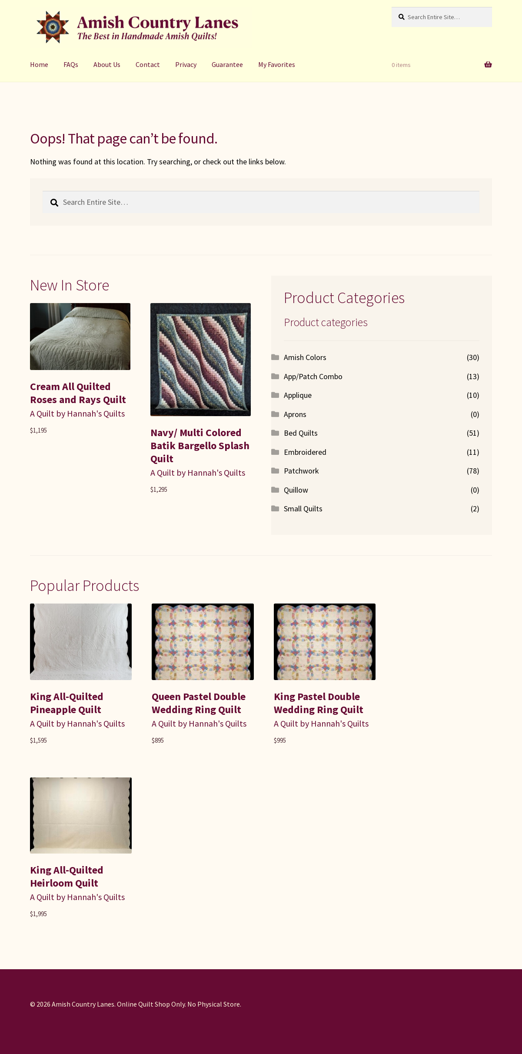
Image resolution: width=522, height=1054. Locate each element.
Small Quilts (303, 509)
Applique (298, 395)
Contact (148, 64)
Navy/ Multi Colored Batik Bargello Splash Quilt (199, 445)
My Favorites (276, 64)
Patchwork (301, 471)
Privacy (185, 64)
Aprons (295, 414)
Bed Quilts (301, 433)
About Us (106, 64)
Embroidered (305, 452)
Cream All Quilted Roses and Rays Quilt (78, 393)
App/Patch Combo (313, 376)
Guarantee (227, 64)
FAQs (70, 64)
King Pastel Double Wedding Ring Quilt (318, 703)
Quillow (296, 490)
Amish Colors (305, 357)
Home (39, 64)
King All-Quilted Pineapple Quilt (66, 703)
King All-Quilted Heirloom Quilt (66, 876)
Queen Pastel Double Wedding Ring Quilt (199, 703)
